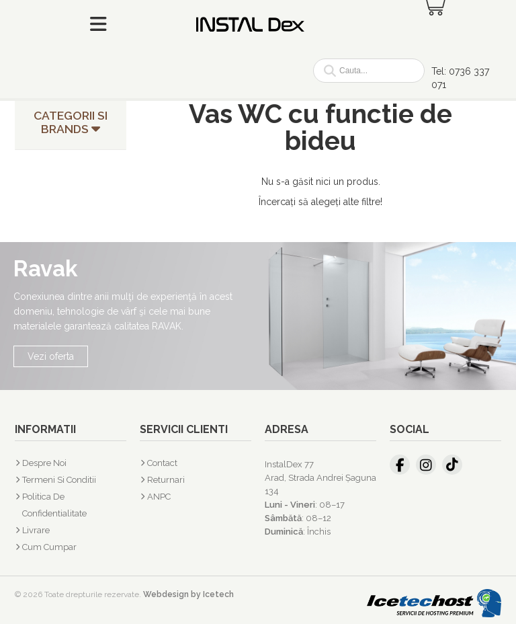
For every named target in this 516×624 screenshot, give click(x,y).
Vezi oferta (51, 356)
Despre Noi (44, 463)
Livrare (36, 530)
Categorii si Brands (71, 122)
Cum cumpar (49, 547)
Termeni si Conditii (59, 480)
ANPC (159, 497)
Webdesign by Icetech (188, 594)
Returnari (166, 480)
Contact (162, 463)
